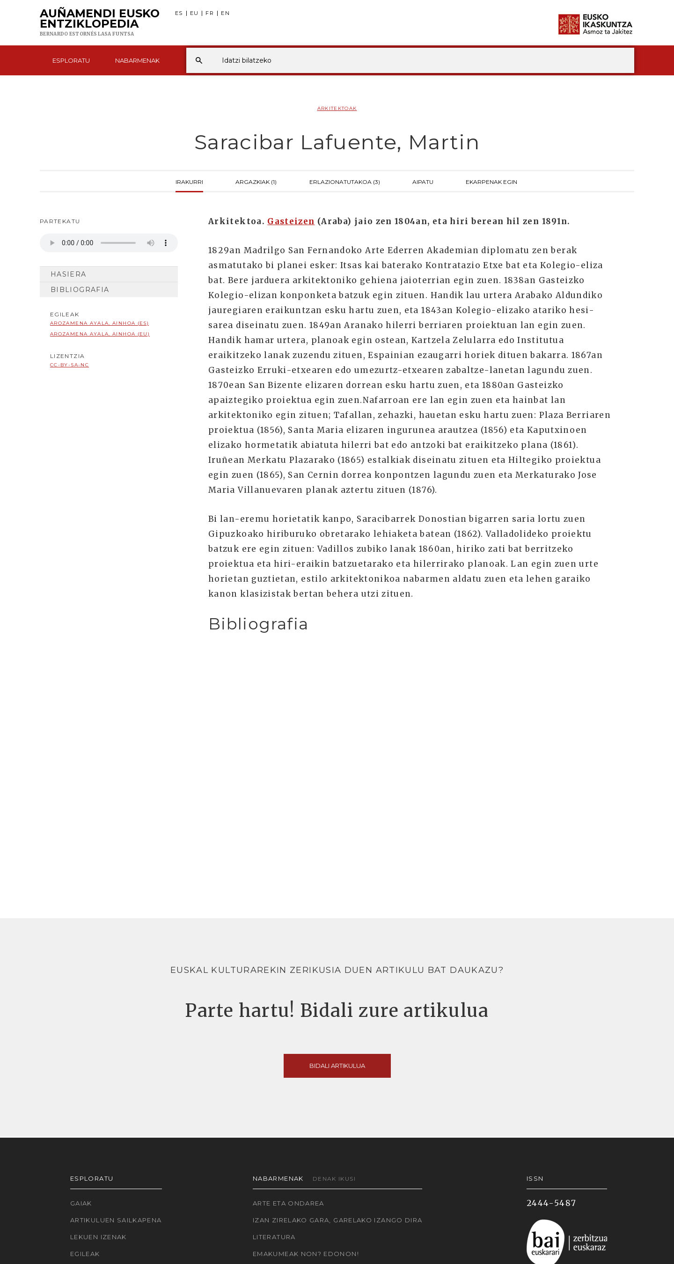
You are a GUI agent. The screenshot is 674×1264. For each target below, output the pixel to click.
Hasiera (69, 274)
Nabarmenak (137, 60)
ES (179, 13)
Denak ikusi (334, 1178)
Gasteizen (291, 221)
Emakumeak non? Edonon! (306, 1253)
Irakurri (189, 181)
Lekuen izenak (98, 1237)
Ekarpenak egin (491, 181)
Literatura (274, 1237)
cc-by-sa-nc (69, 365)
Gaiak (81, 1203)
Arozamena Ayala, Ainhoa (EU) (100, 334)
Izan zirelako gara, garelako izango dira (337, 1220)
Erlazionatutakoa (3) (344, 181)
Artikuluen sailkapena (116, 1220)
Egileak (85, 1253)
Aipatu (422, 181)
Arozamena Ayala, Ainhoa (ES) (99, 323)
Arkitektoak (337, 108)
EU (194, 13)
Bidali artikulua (337, 1065)
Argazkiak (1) (256, 181)
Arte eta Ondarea (288, 1203)
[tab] (413, 624)
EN (225, 13)
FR (209, 13)
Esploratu (71, 60)
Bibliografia (80, 289)
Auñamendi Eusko (100, 23)
